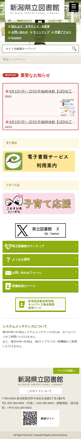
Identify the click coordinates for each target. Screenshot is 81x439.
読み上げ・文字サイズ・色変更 (30, 26)
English (16, 37)
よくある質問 (17, 259)
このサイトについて (39, 391)
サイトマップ (41, 32)
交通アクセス (63, 32)
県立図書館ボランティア (24, 246)
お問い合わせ (19, 32)
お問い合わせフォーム (23, 272)
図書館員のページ (20, 286)
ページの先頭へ (66, 370)
